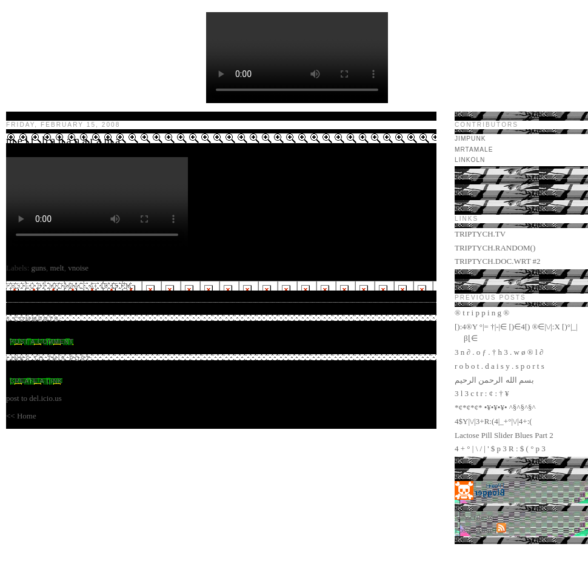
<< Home (21, 415)
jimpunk (470, 138)
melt (57, 267)
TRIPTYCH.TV (480, 233)
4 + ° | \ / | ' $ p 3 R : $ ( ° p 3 (500, 448)
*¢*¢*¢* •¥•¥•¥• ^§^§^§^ (495, 407)
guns (39, 267)
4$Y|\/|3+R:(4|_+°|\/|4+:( (493, 421)
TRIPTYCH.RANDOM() (495, 247)
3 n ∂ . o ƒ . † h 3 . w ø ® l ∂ (499, 352)
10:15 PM (115, 286)
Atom (485, 529)
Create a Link (36, 381)
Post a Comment (41, 341)
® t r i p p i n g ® (482, 312)
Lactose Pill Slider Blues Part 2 (504, 435)
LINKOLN (470, 159)
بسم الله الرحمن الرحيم (494, 380)
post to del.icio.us (34, 398)
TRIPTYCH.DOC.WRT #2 (498, 261)
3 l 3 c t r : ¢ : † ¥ (482, 393)
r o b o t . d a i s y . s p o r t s (499, 366)
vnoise (78, 267)
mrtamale (474, 149)
